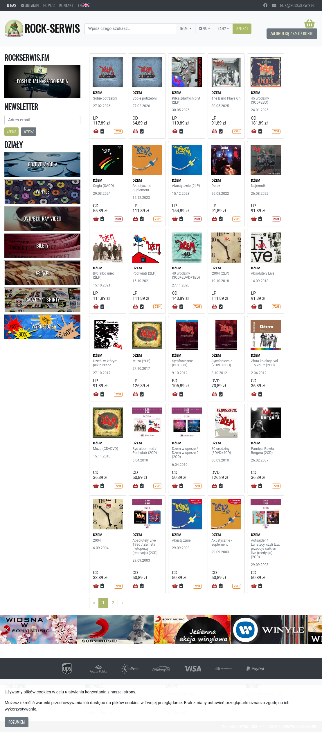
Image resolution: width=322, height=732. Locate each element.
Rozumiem (16, 722)
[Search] (130, 29)
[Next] (122, 603)
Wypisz (29, 131)
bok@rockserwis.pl (293, 5)
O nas (11, 5)
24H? (221, 28)
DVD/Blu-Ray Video (42, 218)
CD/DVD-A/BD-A (42, 164)
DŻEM (97, 93)
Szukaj (242, 28)
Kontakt (66, 5)
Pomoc (49, 5)
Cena (203, 28)
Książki (42, 272)
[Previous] (94, 603)
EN (83, 5)
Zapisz (11, 131)
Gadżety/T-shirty (42, 299)
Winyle (42, 191)
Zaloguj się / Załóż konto (292, 33)
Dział (184, 28)
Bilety (42, 245)
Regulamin (30, 5)
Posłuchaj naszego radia (42, 81)
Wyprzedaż (42, 326)
